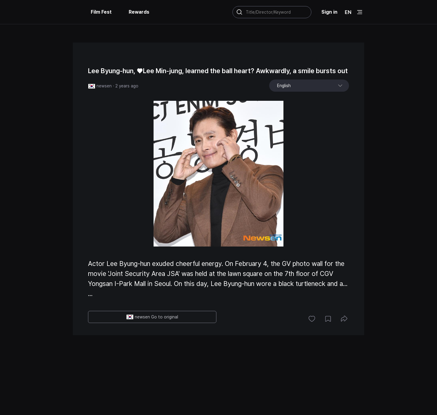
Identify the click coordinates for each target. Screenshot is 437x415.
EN (348, 12)
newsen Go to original (152, 317)
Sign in (329, 12)
